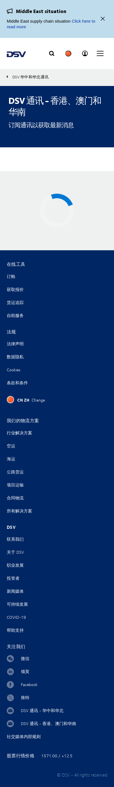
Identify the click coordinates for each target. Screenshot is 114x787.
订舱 (11, 276)
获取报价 (15, 289)
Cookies (13, 370)
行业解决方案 (19, 433)
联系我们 (15, 539)
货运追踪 (15, 302)
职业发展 (15, 565)
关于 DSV (15, 552)
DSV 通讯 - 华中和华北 (42, 710)
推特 (25, 697)
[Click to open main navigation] (100, 53)
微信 (25, 658)
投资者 (13, 578)
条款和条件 (17, 383)
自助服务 (15, 315)
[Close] (102, 19)
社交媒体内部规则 (24, 736)
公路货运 (15, 472)
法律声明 (15, 344)
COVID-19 (16, 617)
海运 (11, 459)
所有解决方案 (19, 511)
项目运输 (15, 485)
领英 (25, 671)
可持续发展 (17, 604)
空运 (11, 446)
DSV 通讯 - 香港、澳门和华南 (48, 723)
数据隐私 (15, 357)
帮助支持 (15, 630)
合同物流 (15, 498)
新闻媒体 (15, 591)
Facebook (29, 684)
